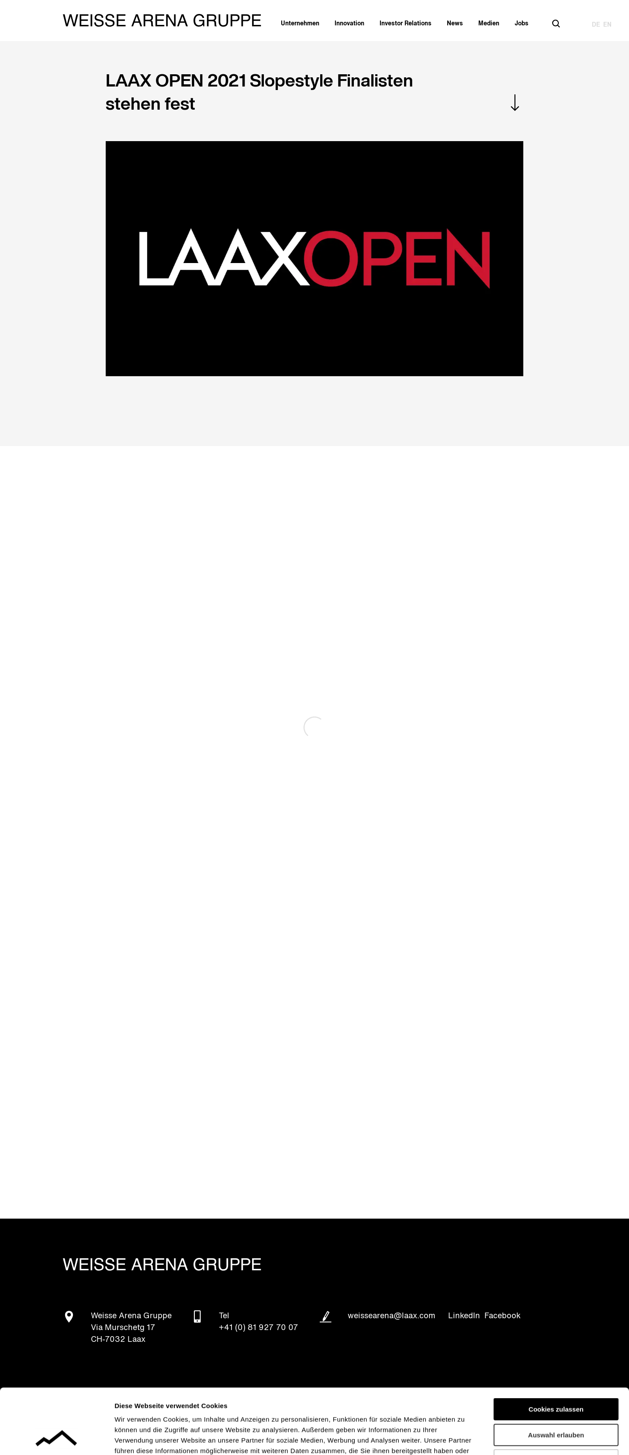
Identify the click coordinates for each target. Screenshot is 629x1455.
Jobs (522, 24)
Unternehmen (300, 24)
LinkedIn (464, 1316)
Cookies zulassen (556, 1348)
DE (596, 25)
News (455, 24)
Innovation (349, 24)
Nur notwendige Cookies (556, 1399)
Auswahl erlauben (556, 1374)
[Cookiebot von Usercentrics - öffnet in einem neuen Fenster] (56, 1438)
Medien (488, 24)
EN (607, 25)
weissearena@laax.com (391, 1316)
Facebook (502, 1316)
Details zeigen (464, 1437)
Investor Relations (406, 24)
